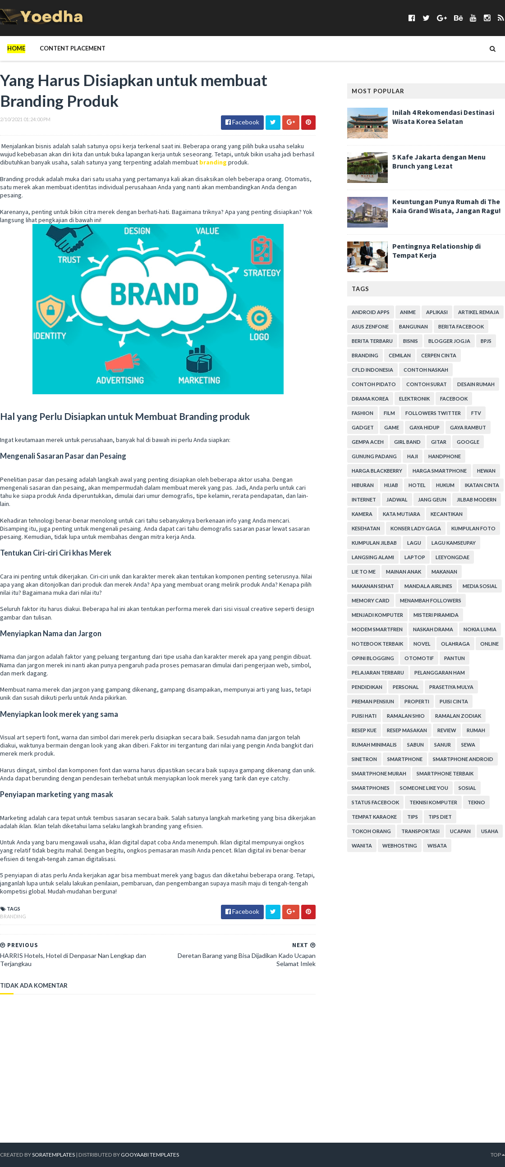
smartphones (371, 788)
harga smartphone (440, 471)
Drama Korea (370, 398)
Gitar (438, 442)
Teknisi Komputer (433, 802)
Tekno (476, 802)
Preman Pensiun (373, 701)
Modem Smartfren (377, 629)
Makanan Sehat (373, 586)
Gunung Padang (374, 456)
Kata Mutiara (401, 514)
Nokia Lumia (480, 629)
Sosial (467, 788)
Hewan (486, 471)
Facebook (454, 398)
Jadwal (397, 499)
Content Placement (73, 48)
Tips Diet (440, 817)
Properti (416, 701)
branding (213, 162)
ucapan (460, 831)
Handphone (444, 456)
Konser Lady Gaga (415, 528)
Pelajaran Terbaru (378, 672)
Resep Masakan (407, 730)
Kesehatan (366, 528)
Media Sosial (480, 586)
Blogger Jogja (449, 341)
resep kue (364, 730)
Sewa (468, 745)
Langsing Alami (373, 557)
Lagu (414, 543)
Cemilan (400, 355)
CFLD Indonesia (372, 370)
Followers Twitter (433, 413)
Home (16, 48)
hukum (445, 485)
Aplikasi (437, 312)
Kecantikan (447, 514)
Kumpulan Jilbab (374, 543)
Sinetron (364, 759)
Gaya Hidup (424, 427)
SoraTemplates (53, 1154)
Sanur (442, 745)
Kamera (362, 514)
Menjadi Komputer (377, 615)
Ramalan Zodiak (458, 716)
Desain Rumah (476, 384)
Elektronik (414, 398)
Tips (412, 817)
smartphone (404, 759)
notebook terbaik (377, 644)
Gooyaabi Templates (148, 1154)
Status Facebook (375, 802)
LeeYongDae (452, 557)
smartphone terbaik (445, 773)
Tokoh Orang (371, 831)
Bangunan (413, 326)
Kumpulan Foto (473, 528)
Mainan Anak (403, 571)
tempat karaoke (374, 817)
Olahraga (455, 644)
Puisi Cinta (454, 701)
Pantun (454, 658)
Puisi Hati (364, 716)
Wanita (362, 845)
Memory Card (371, 600)
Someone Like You (424, 788)
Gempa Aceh (368, 442)
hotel (417, 485)
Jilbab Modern (476, 499)
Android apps (371, 312)
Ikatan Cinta (482, 485)
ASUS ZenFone (370, 326)
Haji (412, 456)
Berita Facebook (461, 326)
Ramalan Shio (406, 716)
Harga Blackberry (377, 471)
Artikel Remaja (478, 312)
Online (489, 644)
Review (446, 730)
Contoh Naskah (426, 370)
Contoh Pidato (374, 384)
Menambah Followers (430, 600)
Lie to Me (364, 571)
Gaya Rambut (468, 427)
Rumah (476, 730)
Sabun (415, 745)
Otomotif (419, 658)
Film (389, 413)
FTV (476, 413)
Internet (364, 499)
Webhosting (399, 845)
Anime (408, 312)
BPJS (486, 341)
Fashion (362, 413)
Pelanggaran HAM (439, 672)
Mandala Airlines (428, 586)
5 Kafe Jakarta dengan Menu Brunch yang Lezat (439, 161)
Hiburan (363, 485)
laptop (414, 557)
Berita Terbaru (372, 341)
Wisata (437, 845)
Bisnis (410, 341)
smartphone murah (379, 773)
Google (468, 442)
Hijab (391, 485)
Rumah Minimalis (374, 745)
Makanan (444, 571)
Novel (422, 644)
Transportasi (420, 831)
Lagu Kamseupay (454, 543)
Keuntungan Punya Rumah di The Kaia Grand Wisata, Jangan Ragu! (446, 206)
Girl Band (407, 442)
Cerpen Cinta (438, 355)
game (391, 427)
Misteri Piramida (436, 615)
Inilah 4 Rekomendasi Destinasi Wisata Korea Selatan (443, 117)
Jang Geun (432, 499)
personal (406, 687)
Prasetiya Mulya (451, 687)
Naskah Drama (433, 629)
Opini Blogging (373, 658)
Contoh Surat (426, 384)
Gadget (363, 427)
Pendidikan (367, 687)
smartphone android (463, 759)
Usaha (489, 831)
